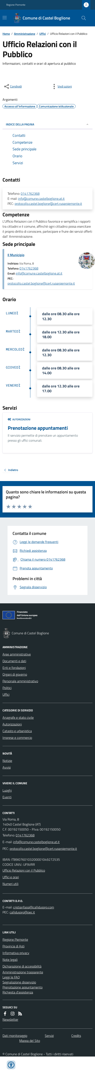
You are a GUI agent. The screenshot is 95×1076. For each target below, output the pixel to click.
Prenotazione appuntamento (22, 987)
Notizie (7, 760)
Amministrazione (24, 33)
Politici (7, 687)
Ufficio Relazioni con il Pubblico (24, 870)
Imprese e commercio (17, 737)
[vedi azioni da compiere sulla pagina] (61, 86)
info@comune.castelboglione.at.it (41, 198)
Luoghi (7, 790)
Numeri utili (10, 883)
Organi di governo (15, 674)
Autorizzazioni (19, 419)
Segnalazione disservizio (19, 982)
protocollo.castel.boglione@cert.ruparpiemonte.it (48, 203)
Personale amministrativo (20, 681)
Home (6, 33)
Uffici (42, 33)
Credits (76, 1035)
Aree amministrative (17, 654)
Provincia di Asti (13, 946)
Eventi (7, 797)
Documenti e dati (14, 660)
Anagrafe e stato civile (18, 717)
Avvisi (7, 767)
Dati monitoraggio (15, 1035)
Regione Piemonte (15, 5)
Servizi (49, 1035)
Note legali (10, 959)
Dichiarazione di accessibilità (22, 966)
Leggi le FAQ (11, 977)
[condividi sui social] (13, 86)
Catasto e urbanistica (17, 730)
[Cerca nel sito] (82, 18)
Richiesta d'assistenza (18, 992)
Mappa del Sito (29, 1040)
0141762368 (30, 193)
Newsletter (10, 1019)
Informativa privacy (16, 952)
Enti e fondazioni (14, 667)
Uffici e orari (11, 877)
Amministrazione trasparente (23, 972)
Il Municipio (16, 254)
